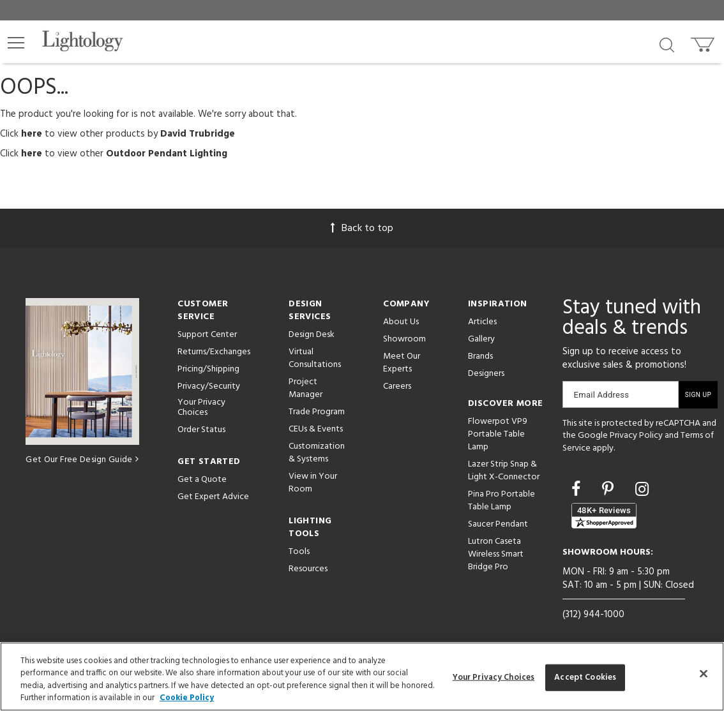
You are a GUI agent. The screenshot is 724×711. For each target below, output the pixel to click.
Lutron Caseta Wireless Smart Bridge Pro (496, 554)
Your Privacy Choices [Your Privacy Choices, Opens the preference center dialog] (494, 677)
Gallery (481, 339)
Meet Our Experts (401, 363)
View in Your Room (313, 483)
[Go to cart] (704, 41)
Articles (482, 322)
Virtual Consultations (315, 358)
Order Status (201, 430)
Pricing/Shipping (208, 369)
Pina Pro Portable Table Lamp (501, 500)
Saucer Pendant (498, 524)
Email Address (602, 395)
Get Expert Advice (213, 497)
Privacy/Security (208, 386)
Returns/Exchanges (213, 352)
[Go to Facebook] (577, 491)
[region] (362, 676)
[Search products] (667, 44)
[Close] (704, 673)
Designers (486, 373)
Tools (299, 551)
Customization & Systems (317, 453)
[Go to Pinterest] (609, 491)
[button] (16, 43)
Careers (397, 386)
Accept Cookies (585, 677)
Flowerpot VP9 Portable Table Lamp (497, 434)
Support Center (207, 334)
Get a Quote (202, 479)
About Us (401, 322)
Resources (308, 569)
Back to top (362, 228)
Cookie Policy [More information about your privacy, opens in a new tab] (187, 698)
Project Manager (305, 388)
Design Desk (312, 334)
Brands (480, 356)
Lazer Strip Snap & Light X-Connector (503, 470)
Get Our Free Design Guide (82, 460)
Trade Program (317, 412)
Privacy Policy (636, 435)
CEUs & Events (316, 429)
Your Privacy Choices (201, 408)
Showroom (404, 339)
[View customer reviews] (603, 515)
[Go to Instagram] (642, 491)
